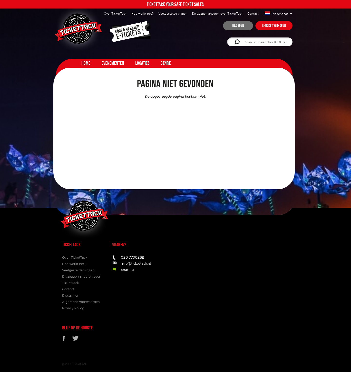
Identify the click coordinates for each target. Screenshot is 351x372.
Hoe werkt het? (142, 13)
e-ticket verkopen (274, 25)
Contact (253, 13)
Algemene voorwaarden (81, 301)
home (85, 63)
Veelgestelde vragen (172, 13)
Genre (166, 63)
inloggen (238, 25)
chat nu (127, 269)
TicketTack (80, 364)
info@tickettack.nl (136, 263)
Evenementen (113, 63)
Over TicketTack (74, 257)
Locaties (142, 63)
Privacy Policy (73, 308)
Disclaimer (70, 295)
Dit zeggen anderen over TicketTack (217, 13)
